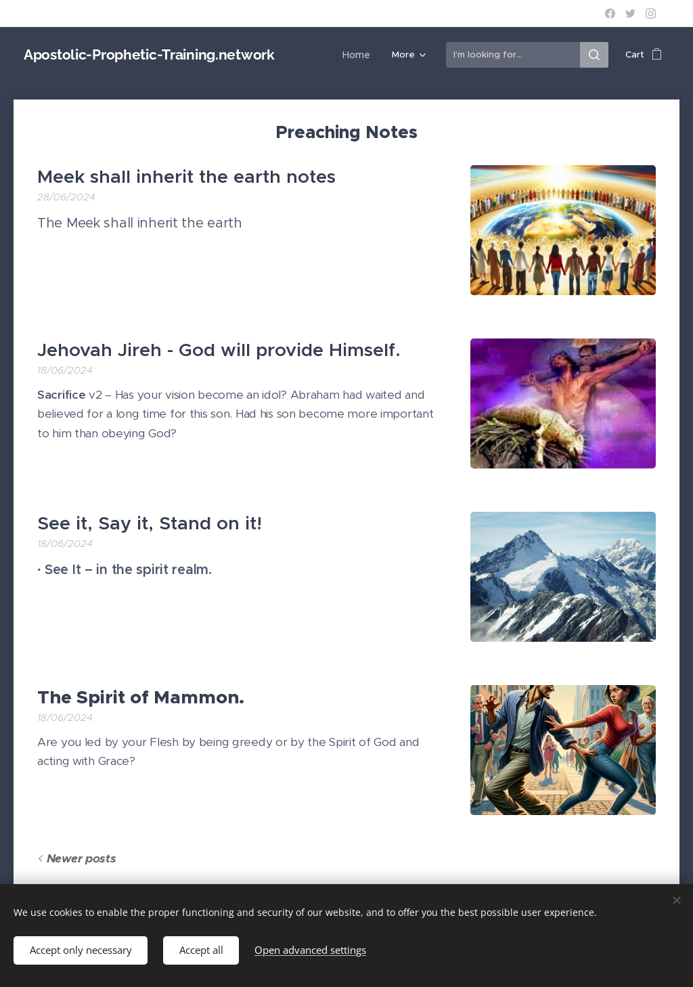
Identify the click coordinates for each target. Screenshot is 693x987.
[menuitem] (319, 55)
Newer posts (81, 858)
